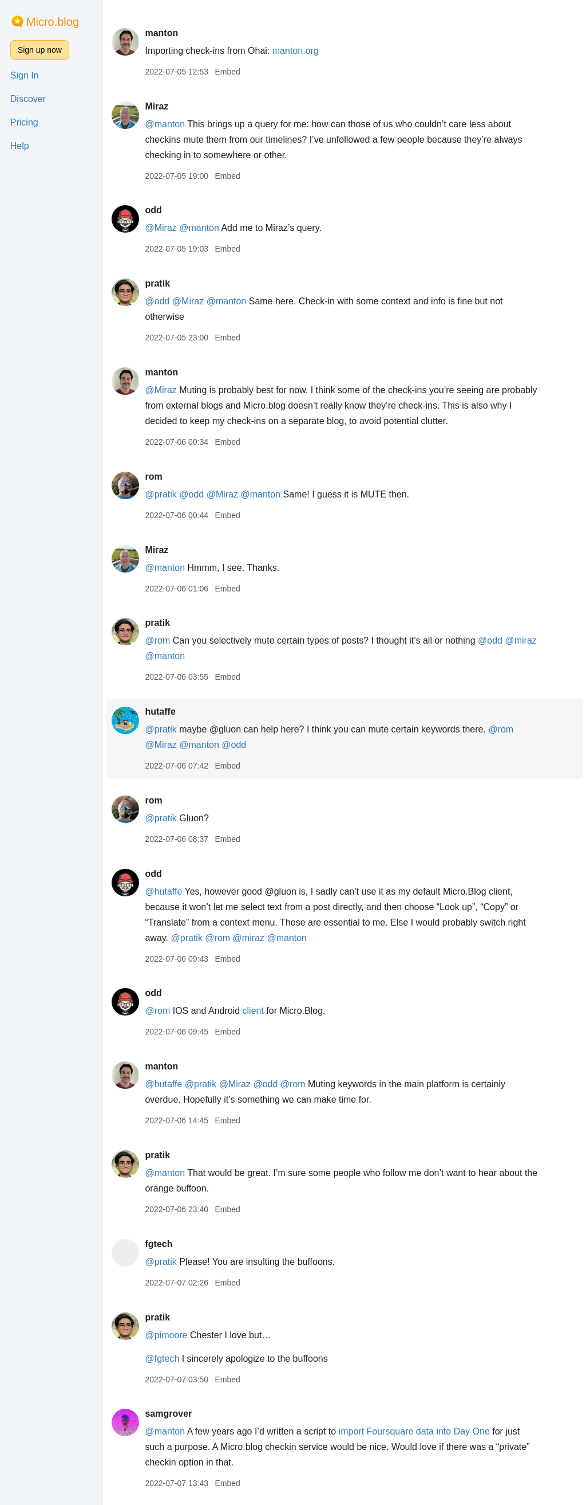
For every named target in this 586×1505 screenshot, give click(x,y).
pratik (157, 283)
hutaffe (160, 711)
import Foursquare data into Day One (414, 1431)
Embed (227, 71)
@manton (165, 124)
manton (161, 33)
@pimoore (166, 1335)
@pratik (160, 494)
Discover (28, 99)
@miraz (520, 640)
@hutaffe (163, 891)
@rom (157, 640)
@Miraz (160, 228)
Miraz (156, 106)
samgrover (168, 1413)
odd (153, 210)
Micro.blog (52, 21)
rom (153, 476)
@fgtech (162, 1358)
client (253, 1011)
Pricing (24, 122)
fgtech (158, 1244)
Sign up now (40, 49)
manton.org (295, 51)
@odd (157, 301)
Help (19, 146)
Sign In (24, 75)
